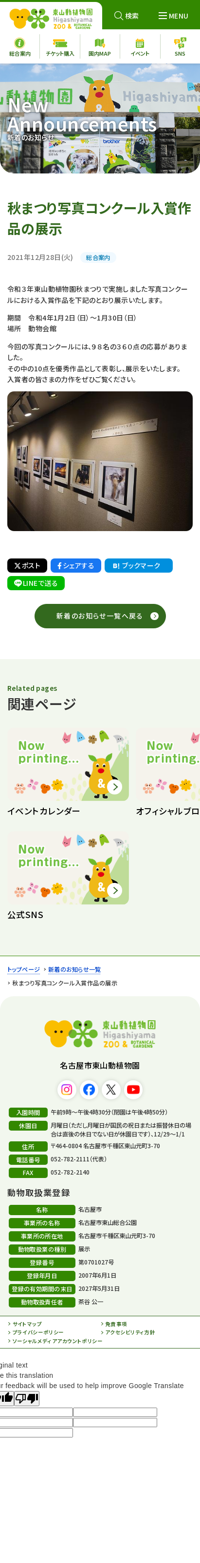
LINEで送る (36, 583)
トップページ (23, 969)
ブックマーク (136, 565)
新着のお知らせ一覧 (74, 969)
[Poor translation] (26, 1398)
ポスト (27, 565)
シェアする (75, 565)
